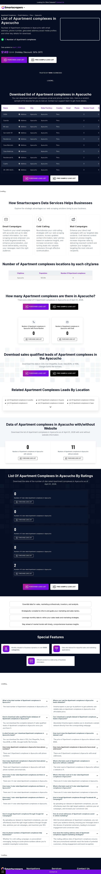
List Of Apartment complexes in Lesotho (20, 400)
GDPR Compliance (34, 851)
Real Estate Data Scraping (62, 830)
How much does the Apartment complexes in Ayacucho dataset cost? (73, 691)
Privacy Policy (32, 854)
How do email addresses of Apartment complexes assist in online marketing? (73, 772)
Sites (28, 844)
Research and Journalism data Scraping (61, 854)
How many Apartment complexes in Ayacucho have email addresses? (74, 705)
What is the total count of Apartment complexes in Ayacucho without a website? (71, 719)
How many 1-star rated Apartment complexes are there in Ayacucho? (24, 755)
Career (29, 837)
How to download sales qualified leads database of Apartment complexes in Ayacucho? (21, 675)
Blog (28, 840)
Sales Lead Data (58, 834)
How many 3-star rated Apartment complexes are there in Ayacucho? (24, 744)
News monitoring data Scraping (60, 845)
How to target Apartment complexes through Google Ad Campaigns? (23, 772)
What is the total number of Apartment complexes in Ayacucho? (22, 658)
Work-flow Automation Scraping (60, 860)
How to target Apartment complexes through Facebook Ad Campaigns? (74, 755)
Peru (31, 15)
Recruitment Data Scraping (62, 840)
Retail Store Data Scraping (62, 850)
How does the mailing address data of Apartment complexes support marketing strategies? (71, 791)
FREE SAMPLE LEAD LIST (42, 59)
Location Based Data (35, 858)
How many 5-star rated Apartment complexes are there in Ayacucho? (24, 733)
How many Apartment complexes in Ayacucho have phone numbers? (24, 705)
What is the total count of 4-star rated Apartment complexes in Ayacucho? (71, 733)
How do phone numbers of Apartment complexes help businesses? (22, 791)
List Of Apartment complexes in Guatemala (17, 404)
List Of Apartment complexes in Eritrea (81, 400)
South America (23, 15)
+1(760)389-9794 (86, 829)
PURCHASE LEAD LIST (14, 59)
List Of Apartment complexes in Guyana (51, 400)
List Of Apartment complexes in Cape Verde (81, 404)
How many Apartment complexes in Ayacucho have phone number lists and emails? (24, 719)
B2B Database (32, 861)
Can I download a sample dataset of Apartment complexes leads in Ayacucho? (74, 675)
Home (29, 830)
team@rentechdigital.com (88, 834)
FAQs (29, 834)
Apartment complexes (8, 15)
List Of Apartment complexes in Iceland (51, 403)
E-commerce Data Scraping (62, 837)
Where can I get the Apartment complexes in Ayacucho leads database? (73, 658)
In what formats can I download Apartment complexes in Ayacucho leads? (23, 691)
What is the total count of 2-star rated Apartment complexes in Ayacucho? (71, 744)
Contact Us (60, 2)
